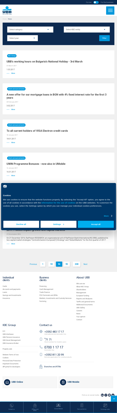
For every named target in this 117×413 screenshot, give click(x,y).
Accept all (95, 224)
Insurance (6, 298)
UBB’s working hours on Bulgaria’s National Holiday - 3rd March (45, 61)
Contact (79, 320)
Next (85, 264)
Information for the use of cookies (59, 202)
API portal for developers (11, 367)
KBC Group (12, 56)
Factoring (42, 301)
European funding (82, 296)
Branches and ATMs (52, 367)
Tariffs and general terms (85, 302)
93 (51, 264)
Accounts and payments (11, 289)
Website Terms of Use (11, 355)
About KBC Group (82, 287)
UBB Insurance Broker (11, 343)
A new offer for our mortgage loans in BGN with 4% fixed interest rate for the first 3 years (56, 96)
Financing (43, 286)
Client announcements (16, 89)
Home (5, 19)
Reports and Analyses (84, 299)
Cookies (6, 358)
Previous (33, 264)
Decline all (21, 224)
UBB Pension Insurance (11, 337)
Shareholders (81, 290)
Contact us (45, 325)
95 (67, 264)
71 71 (48, 339)
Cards (5, 286)
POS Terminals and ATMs (48, 295)
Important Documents (10, 364)
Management (81, 293)
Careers (79, 311)
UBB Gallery (80, 308)
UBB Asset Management (12, 340)
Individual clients (8, 279)
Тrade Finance (44, 292)
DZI (4, 331)
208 (76, 264)
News (78, 314)
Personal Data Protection (12, 361)
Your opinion (80, 317)
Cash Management (46, 289)
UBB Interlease (8, 334)
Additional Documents (84, 305)
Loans (5, 292)
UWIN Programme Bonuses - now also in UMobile (36, 163)
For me (88, 2)
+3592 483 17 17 (54, 331)
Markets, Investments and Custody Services (55, 298)
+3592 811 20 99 (54, 354)
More (106, 216)
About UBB (82, 277)
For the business (107, 2)
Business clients (44, 279)
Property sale (7, 349)
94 (59, 264)
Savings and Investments (12, 295)
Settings (58, 224)
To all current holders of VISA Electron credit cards (37, 130)
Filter (104, 38)
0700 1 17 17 (53, 347)
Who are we (80, 284)
